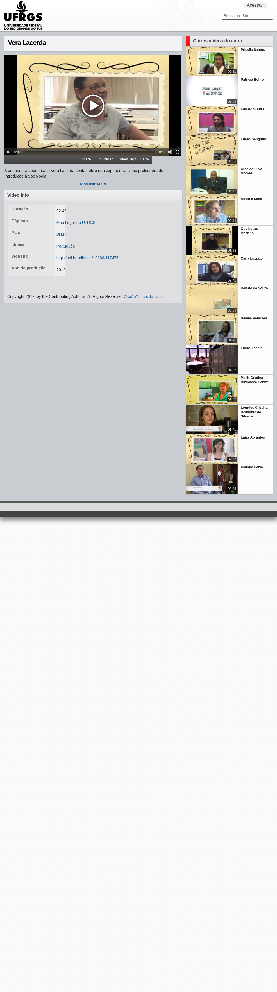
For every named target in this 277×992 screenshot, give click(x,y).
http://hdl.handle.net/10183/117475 (87, 258)
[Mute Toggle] (170, 152)
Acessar (255, 5)
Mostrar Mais (93, 184)
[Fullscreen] (177, 152)
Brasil (61, 234)
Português (65, 246)
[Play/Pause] (8, 152)
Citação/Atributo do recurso (144, 297)
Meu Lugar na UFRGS (76, 222)
